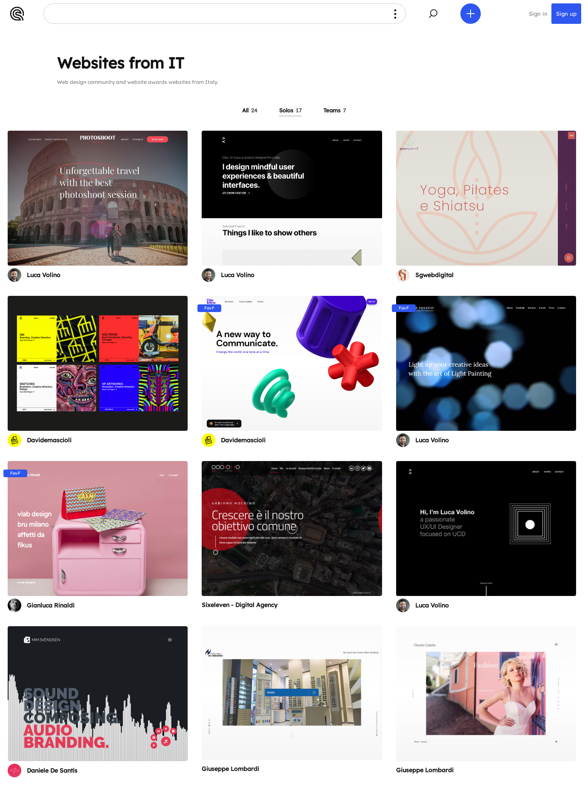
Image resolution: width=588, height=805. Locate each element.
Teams (334, 110)
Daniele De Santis (52, 770)
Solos (290, 110)
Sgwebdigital (434, 275)
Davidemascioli (49, 440)
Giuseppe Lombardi (230, 769)
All (249, 110)
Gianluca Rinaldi (50, 605)
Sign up (566, 13)
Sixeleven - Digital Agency (239, 605)
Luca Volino (43, 275)
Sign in (538, 13)
